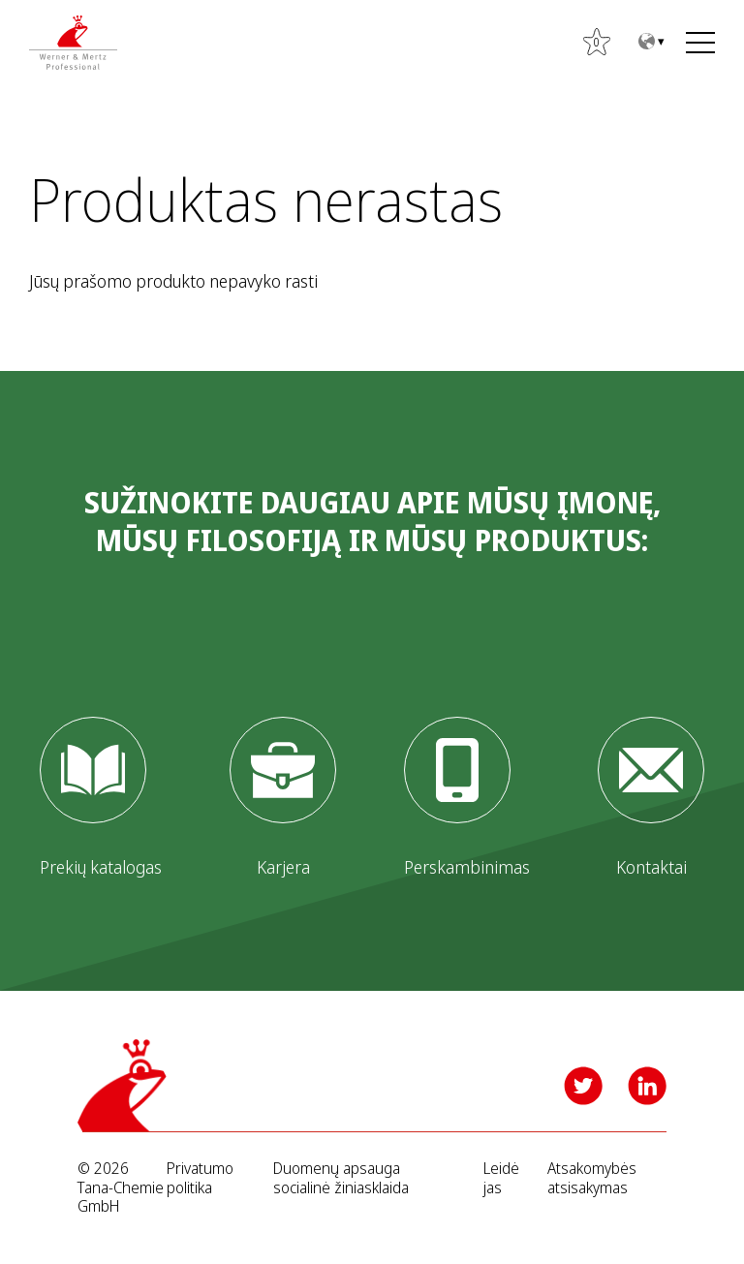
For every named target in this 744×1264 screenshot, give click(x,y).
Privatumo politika (200, 1177)
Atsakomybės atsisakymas (591, 1177)
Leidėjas (501, 1177)
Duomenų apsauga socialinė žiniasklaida (341, 1177)
